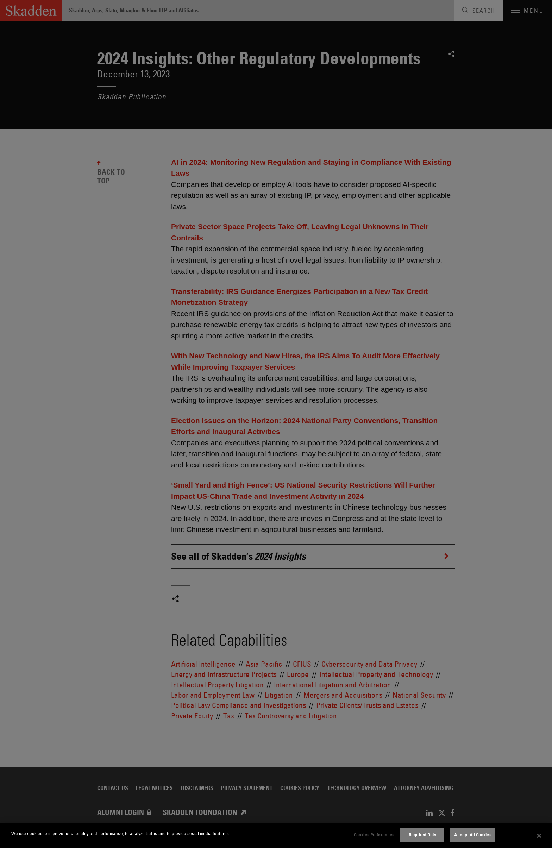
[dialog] (276, 835)
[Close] (539, 836)
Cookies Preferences (374, 834)
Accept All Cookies (472, 834)
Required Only (422, 834)
